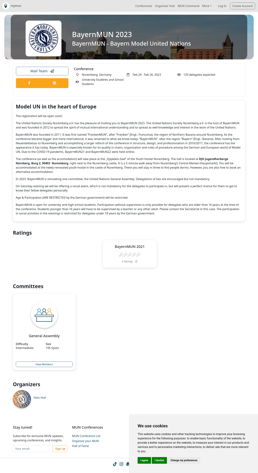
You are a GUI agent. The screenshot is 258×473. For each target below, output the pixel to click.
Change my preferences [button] (184, 460)
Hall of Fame (80, 446)
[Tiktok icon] (115, 465)
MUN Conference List (86, 436)
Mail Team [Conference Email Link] (42, 71)
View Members (44, 364)
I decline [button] (159, 460)
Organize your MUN (85, 441)
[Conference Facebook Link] (29, 83)
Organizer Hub (165, 6)
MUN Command (188, 6)
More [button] (205, 6)
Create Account (242, 6)
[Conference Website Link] (55, 83)
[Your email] (33, 448)
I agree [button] (144, 460)
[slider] (129, 255)
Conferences (143, 6)
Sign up (60, 449)
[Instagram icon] (121, 465)
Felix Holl (40, 398)
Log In (222, 6)
